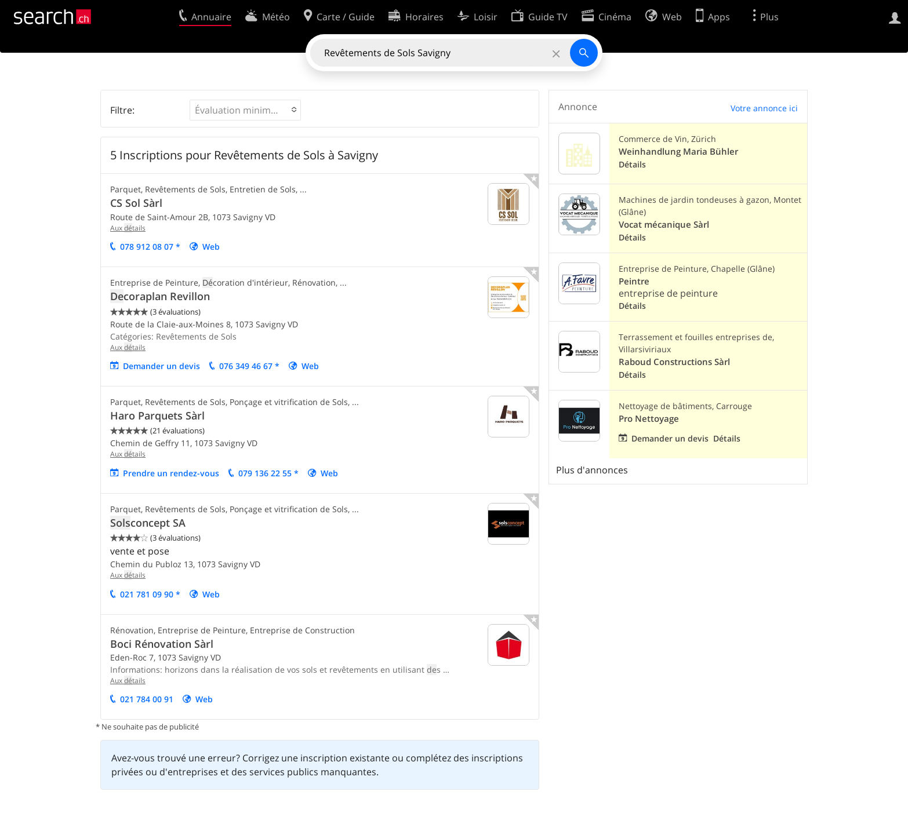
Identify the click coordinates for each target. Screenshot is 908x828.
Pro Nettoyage (649, 419)
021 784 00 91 (146, 699)
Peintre (634, 281)
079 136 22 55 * (268, 473)
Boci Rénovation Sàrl (161, 644)
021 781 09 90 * (150, 594)
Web (211, 246)
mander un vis (161, 365)
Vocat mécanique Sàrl (664, 224)
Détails (632, 164)
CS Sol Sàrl (136, 203)
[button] (245, 110)
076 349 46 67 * (249, 365)
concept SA (148, 523)
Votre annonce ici (764, 108)
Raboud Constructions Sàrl (674, 362)
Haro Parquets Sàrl (157, 415)
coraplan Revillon (160, 296)
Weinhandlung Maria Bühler (678, 151)
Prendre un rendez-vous (171, 473)
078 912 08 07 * (150, 246)
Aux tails (128, 228)
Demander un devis (670, 438)
